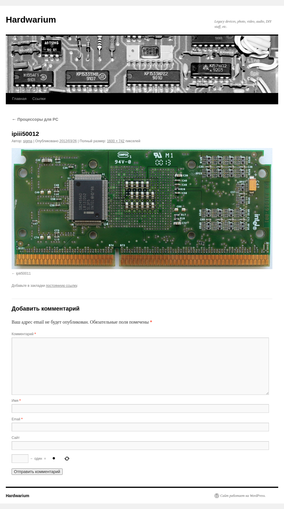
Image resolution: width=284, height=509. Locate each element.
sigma (27, 141)
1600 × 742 (115, 141)
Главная (19, 98)
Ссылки (38, 98)
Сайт (16, 438)
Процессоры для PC (35, 119)
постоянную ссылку (61, 286)
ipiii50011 (23, 273)
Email (17, 419)
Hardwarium (31, 19)
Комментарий (24, 334)
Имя (16, 401)
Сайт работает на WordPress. (243, 496)
